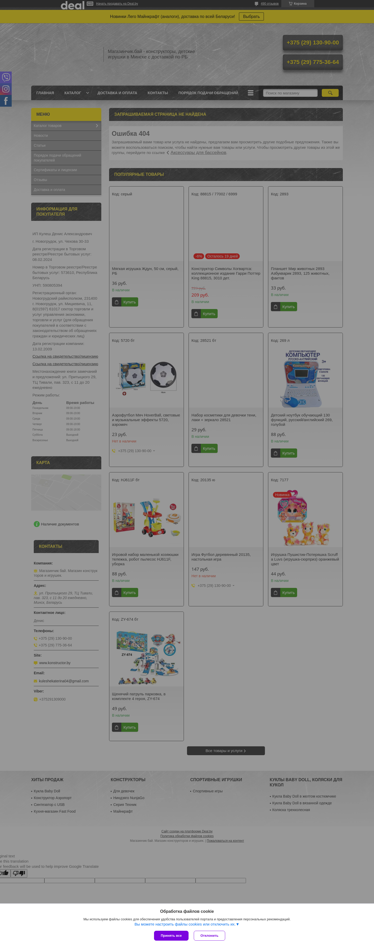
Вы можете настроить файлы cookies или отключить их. (185, 924)
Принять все (171, 936)
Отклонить (209, 936)
